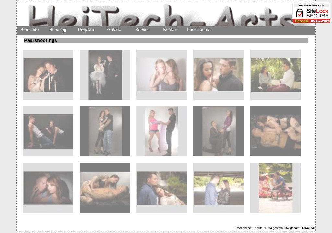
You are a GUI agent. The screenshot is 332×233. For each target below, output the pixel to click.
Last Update (198, 29)
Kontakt (170, 29)
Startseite (29, 29)
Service (142, 29)
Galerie (114, 29)
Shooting (57, 29)
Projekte (86, 29)
